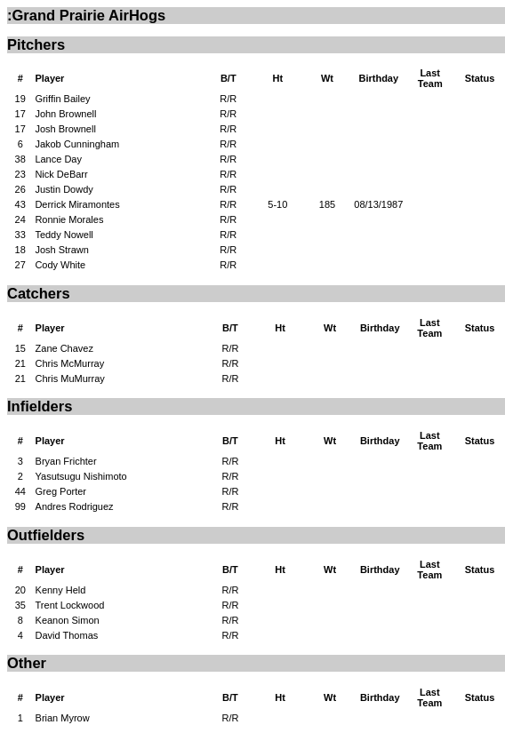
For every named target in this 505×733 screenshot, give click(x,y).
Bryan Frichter (66, 461)
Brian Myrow (63, 718)
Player (49, 78)
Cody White (60, 264)
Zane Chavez (64, 348)
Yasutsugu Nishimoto (81, 476)
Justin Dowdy (63, 189)
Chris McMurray (70, 363)
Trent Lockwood (70, 605)
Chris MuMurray (70, 378)
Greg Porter (61, 491)
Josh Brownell (65, 128)
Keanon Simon (68, 620)
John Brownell (65, 113)
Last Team (430, 78)
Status (480, 78)
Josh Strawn (62, 249)
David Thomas (67, 635)
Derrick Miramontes (77, 204)
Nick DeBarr (61, 174)
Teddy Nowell (63, 234)
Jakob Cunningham (77, 144)
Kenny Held (61, 590)
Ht (278, 78)
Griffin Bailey (62, 98)
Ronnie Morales (69, 219)
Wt (327, 78)
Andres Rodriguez (75, 506)
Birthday (378, 78)
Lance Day (58, 159)
